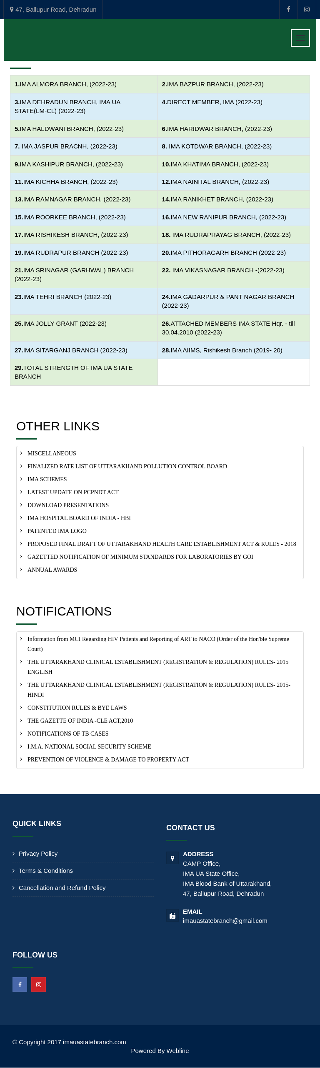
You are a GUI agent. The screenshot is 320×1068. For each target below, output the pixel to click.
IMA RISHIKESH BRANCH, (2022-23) (75, 234)
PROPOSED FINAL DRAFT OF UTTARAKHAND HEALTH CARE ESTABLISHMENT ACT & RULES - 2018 (162, 544)
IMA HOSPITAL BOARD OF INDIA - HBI (79, 518)
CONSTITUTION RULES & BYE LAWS (77, 708)
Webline (178, 1050)
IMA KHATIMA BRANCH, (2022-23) (219, 164)
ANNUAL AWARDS (52, 570)
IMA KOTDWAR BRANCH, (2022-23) (220, 146)
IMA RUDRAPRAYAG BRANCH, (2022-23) (230, 234)
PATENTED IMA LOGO (57, 531)
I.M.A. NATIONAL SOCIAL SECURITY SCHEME (89, 747)
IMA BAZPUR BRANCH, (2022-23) (215, 84)
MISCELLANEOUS (52, 453)
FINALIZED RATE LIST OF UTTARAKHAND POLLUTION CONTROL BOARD (127, 466)
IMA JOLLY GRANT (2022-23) (65, 323)
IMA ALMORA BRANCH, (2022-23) (68, 84)
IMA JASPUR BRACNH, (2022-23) (70, 146)
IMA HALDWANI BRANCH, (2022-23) (72, 128)
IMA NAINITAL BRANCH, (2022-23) (219, 181)
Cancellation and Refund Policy (62, 887)
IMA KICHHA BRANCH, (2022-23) (70, 181)
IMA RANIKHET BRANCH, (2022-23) (221, 199)
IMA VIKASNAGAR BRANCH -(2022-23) (228, 270)
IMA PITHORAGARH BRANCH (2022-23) (228, 252)
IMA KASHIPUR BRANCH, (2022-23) (71, 164)
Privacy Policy (38, 853)
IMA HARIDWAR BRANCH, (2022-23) (219, 128)
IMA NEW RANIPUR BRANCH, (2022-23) (228, 217)
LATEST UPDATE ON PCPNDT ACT (73, 492)
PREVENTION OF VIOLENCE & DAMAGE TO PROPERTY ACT (108, 759)
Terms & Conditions (46, 870)
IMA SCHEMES (47, 479)
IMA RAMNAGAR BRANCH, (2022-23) (77, 199)
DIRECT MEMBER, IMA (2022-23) (214, 102)
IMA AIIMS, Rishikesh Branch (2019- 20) (226, 350)
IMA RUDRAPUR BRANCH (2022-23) (75, 252)
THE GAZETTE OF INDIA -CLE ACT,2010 (80, 721)
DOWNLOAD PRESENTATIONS (68, 505)
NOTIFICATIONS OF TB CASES (68, 734)
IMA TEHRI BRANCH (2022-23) (67, 296)
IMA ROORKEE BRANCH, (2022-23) (74, 217)
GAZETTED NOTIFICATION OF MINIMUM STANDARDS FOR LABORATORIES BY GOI (140, 557)
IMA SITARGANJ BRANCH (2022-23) (75, 350)
